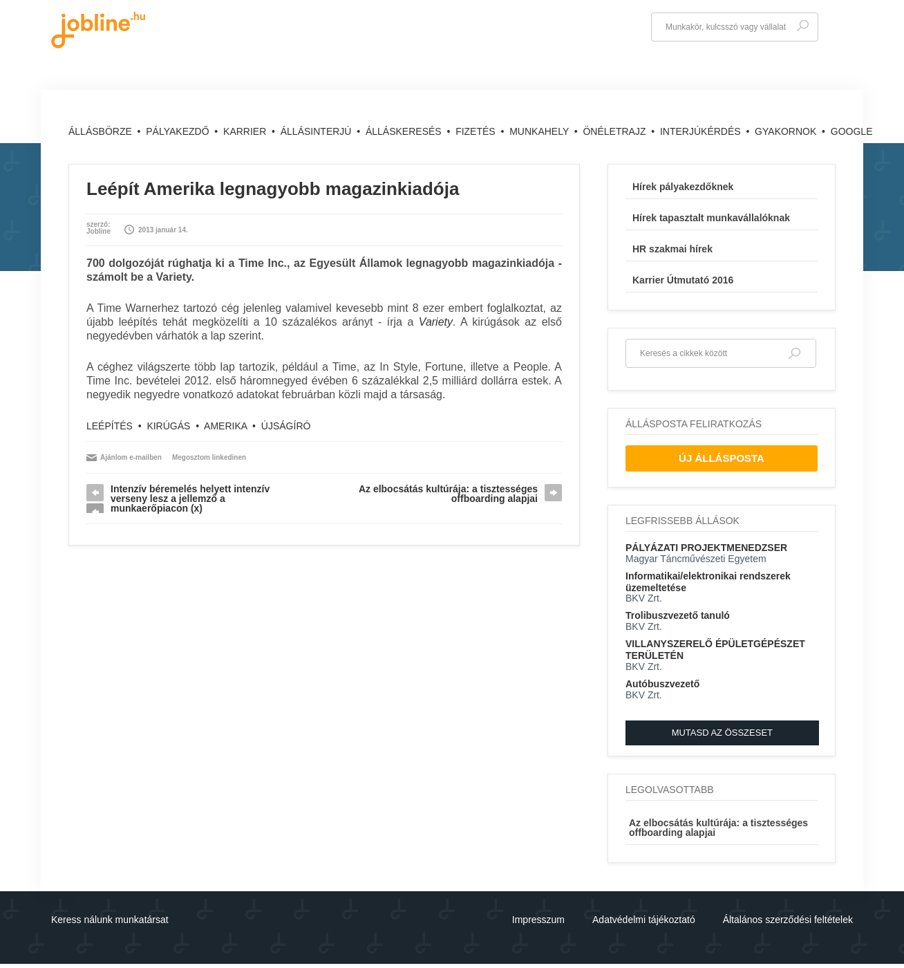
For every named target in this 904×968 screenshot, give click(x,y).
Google (852, 131)
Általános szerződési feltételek (788, 919)
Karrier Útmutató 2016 (682, 280)
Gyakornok (787, 131)
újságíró (286, 425)
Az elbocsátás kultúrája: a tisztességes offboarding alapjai (448, 493)
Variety (436, 322)
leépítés (109, 425)
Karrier (246, 131)
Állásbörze (101, 131)
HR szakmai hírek (672, 248)
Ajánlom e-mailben (131, 457)
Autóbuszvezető (662, 683)
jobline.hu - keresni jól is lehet (98, 30)
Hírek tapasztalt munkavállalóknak (711, 217)
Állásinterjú (318, 131)
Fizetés (476, 131)
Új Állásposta (721, 458)
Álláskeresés (405, 131)
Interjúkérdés (702, 131)
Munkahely (540, 131)
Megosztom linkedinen (209, 457)
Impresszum (538, 919)
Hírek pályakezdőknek (682, 186)
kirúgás (168, 425)
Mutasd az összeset (722, 732)
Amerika (225, 425)
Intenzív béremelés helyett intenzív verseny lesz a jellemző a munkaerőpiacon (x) (190, 498)
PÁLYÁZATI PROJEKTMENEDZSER (706, 547)
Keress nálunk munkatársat (110, 919)
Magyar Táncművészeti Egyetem (695, 558)
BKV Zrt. (643, 598)
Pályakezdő (178, 131)
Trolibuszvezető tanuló (677, 615)
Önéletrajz (615, 131)
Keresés (802, 26)
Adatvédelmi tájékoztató (643, 919)
